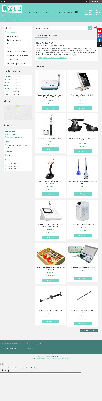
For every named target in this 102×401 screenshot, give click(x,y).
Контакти (68, 12)
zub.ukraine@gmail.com (15, 137)
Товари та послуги (41, 12)
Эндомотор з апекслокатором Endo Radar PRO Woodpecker (50, 225)
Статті (30, 348)
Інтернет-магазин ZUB (11, 348)
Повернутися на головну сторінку (52, 57)
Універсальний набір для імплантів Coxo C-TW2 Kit (50, 268)
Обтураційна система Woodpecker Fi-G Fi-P (82, 139)
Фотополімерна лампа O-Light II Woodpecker (50, 182)
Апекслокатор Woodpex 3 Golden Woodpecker (82, 96)
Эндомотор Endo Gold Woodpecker (50, 138)
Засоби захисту (12, 60)
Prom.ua (61, 356)
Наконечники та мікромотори (17, 56)
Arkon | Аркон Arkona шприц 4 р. (50, 310)
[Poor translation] (7, 370)
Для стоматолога (13, 36)
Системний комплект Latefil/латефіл (83, 267)
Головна (26, 12)
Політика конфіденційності (61, 358)
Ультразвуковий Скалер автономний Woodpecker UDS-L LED (50, 96)
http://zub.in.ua (12, 135)
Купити (51, 108)
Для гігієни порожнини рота (16, 64)
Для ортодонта (12, 44)
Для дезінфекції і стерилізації (17, 52)
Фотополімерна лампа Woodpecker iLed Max (83, 182)
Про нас (57, 12)
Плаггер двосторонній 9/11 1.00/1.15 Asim (83, 311)
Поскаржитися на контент (44, 358)
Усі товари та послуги (88, 330)
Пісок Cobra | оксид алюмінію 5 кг (83, 224)
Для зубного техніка (14, 40)
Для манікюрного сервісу (15, 48)
